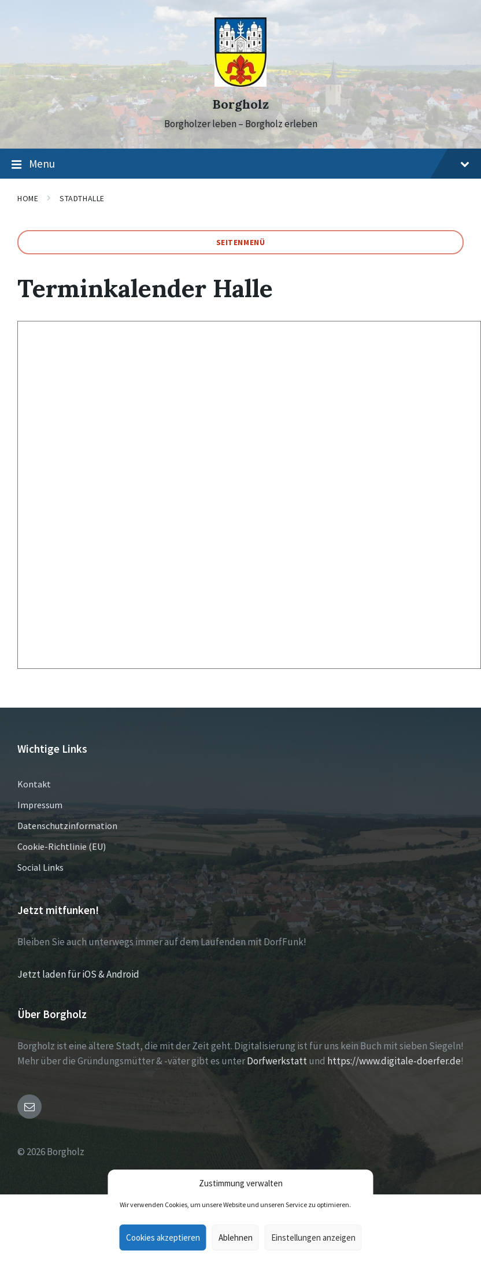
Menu (240, 164)
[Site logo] (240, 83)
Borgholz (240, 104)
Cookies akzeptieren (163, 1237)
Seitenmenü (240, 242)
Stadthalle (82, 198)
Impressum (39, 805)
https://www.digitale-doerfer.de (394, 1061)
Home (27, 198)
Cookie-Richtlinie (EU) (61, 846)
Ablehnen (236, 1237)
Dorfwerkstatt (277, 1061)
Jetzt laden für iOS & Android (78, 974)
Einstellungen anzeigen (313, 1237)
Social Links (40, 867)
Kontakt (34, 784)
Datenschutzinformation (67, 825)
